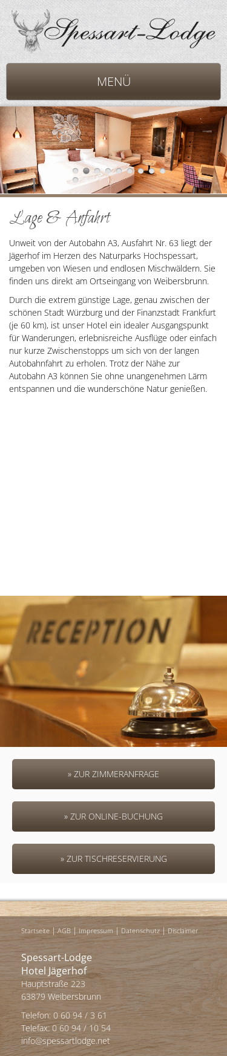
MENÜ (114, 81)
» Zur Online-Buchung (113, 816)
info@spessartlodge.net (65, 1040)
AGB (64, 930)
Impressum (96, 930)
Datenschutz (140, 930)
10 (75, 179)
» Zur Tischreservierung (114, 858)
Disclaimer (183, 930)
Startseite (35, 930)
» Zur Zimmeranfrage (113, 774)
